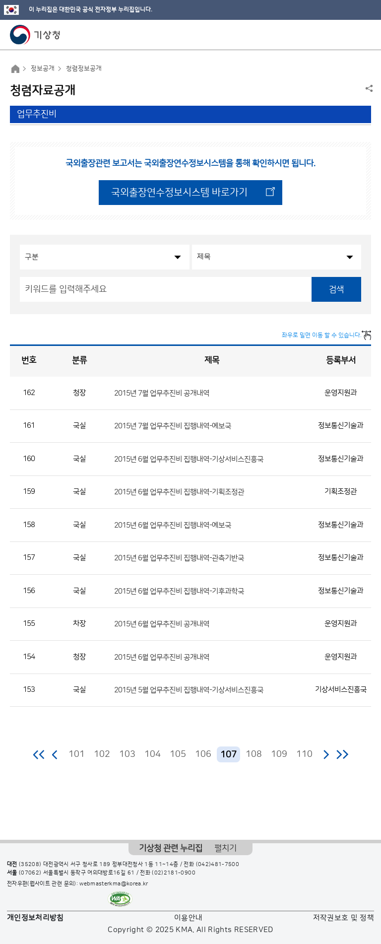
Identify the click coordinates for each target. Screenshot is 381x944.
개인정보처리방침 (35, 918)
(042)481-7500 (218, 865)
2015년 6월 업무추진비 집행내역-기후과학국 (179, 591)
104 (152, 754)
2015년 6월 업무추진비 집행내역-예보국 (172, 525)
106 (203, 754)
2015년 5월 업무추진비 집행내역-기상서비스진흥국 (188, 690)
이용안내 (188, 918)
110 (304, 754)
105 (178, 754)
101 (76, 754)
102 (102, 754)
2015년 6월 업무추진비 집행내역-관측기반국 (179, 558)
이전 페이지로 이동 (55, 754)
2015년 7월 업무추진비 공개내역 (161, 393)
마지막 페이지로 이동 (342, 754)
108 (254, 754)
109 (279, 754)
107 (228, 755)
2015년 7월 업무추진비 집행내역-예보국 (172, 426)
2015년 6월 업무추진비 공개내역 (161, 624)
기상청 (35, 35)
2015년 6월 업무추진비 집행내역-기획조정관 (179, 492)
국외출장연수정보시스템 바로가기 (179, 192)
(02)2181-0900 (173, 873)
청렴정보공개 (84, 68)
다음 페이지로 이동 (326, 754)
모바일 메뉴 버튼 (365, 35)
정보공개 (43, 68)
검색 (336, 289)
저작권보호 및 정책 (344, 918)
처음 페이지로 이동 (39, 754)
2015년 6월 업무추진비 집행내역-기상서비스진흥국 (188, 459)
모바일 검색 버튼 (349, 35)
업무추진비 (37, 114)
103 (127, 754)
